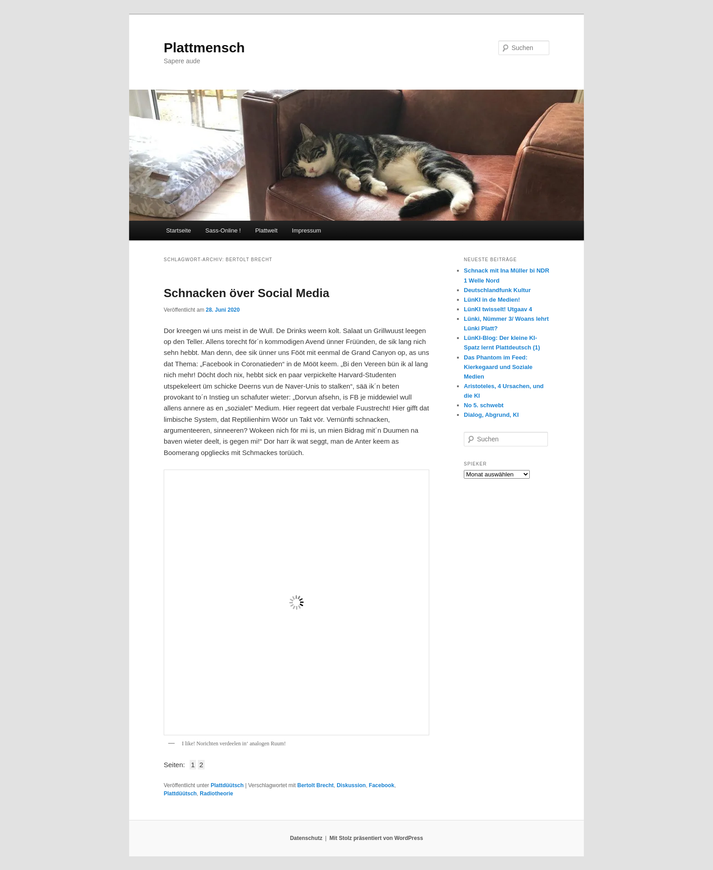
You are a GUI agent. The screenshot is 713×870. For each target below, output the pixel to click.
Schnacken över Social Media (246, 293)
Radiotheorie (216, 793)
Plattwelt (266, 230)
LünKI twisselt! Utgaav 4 (498, 309)
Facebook (381, 785)
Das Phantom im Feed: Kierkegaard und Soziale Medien (498, 367)
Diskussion (351, 785)
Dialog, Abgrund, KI (491, 414)
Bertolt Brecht (315, 785)
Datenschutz (306, 838)
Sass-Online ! (223, 230)
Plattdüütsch (227, 785)
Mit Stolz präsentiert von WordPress (376, 838)
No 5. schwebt (483, 405)
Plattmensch (204, 47)
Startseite (178, 230)
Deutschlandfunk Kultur (497, 290)
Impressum (306, 230)
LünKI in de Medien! (492, 299)
